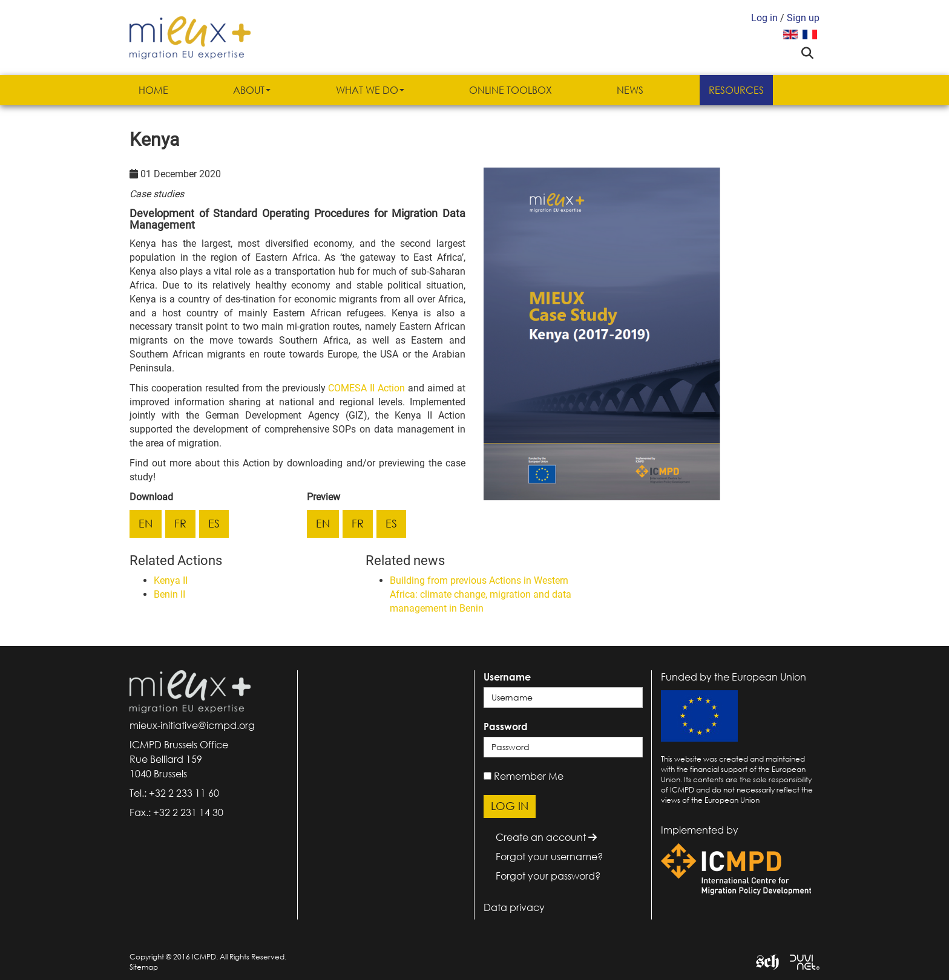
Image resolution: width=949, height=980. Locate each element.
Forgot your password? (548, 876)
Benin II (169, 594)
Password (506, 726)
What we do (370, 90)
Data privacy (514, 907)
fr (180, 523)
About (252, 90)
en (146, 523)
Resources (736, 90)
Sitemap (144, 967)
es (214, 523)
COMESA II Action (366, 388)
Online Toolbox (510, 90)
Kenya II (171, 580)
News (630, 90)
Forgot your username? (549, 857)
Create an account (546, 837)
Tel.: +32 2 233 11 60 (174, 793)
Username (507, 677)
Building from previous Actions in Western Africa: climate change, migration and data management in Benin (480, 594)
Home (153, 90)
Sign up (803, 18)
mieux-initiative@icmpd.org (192, 725)
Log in (764, 18)
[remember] (487, 776)
